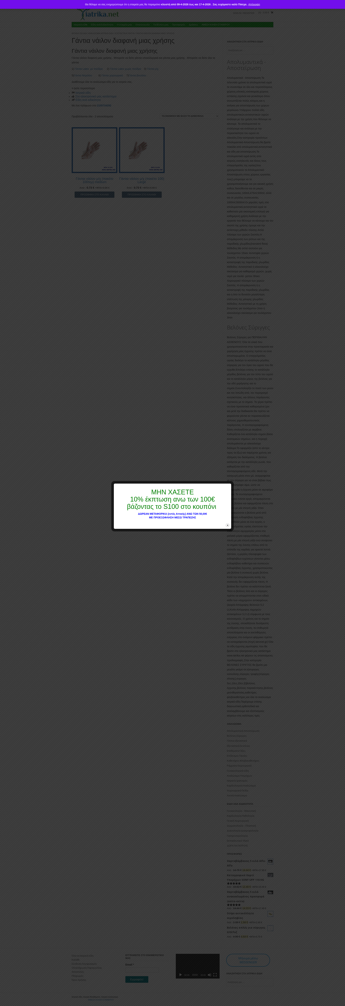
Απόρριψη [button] (254, 4)
